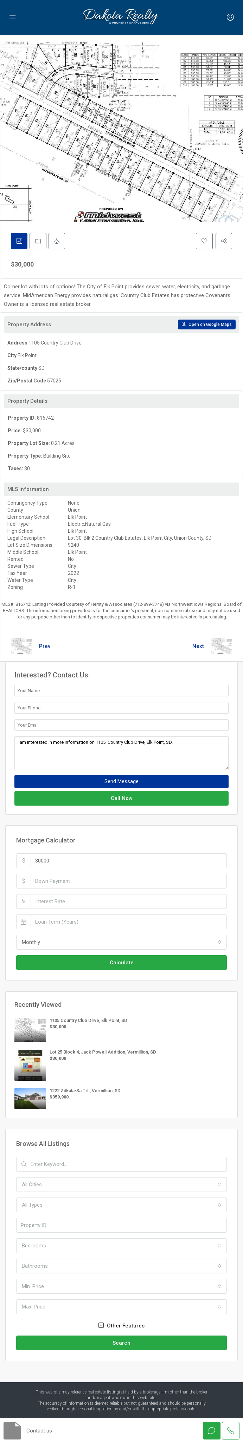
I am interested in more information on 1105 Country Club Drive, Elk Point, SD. (121, 753)
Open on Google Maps (207, 324)
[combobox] (121, 942)
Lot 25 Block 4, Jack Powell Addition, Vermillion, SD (103, 1052)
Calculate (122, 963)
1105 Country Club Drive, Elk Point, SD (88, 1020)
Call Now (122, 798)
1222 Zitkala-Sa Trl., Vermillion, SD (85, 1090)
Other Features (121, 1326)
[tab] (19, 241)
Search (121, 1343)
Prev (44, 646)
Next (198, 646)
